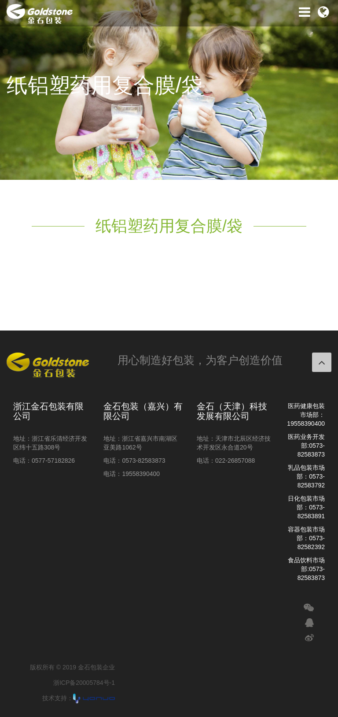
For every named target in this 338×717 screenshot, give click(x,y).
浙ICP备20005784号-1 (84, 682)
